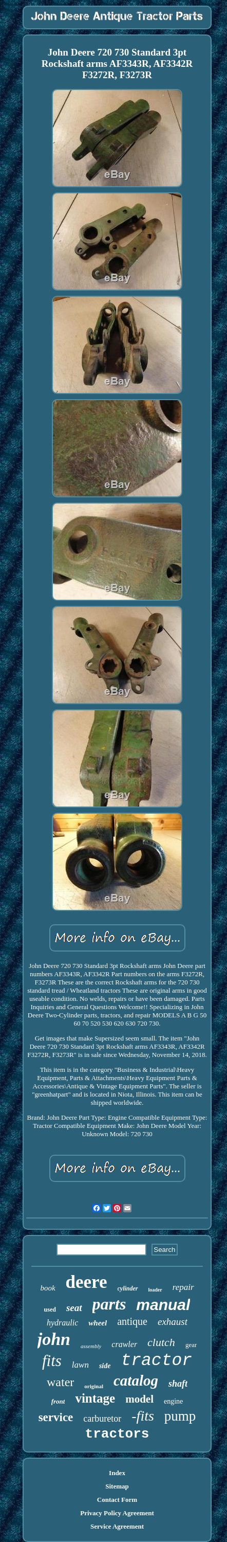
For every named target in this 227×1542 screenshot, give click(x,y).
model (139, 1399)
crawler (124, 1344)
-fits (142, 1416)
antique (132, 1321)
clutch (161, 1342)
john (53, 1339)
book (47, 1288)
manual (163, 1304)
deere (86, 1282)
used (50, 1309)
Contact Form (117, 1499)
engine (173, 1401)
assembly (91, 1346)
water (60, 1382)
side (105, 1366)
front (58, 1401)
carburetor (102, 1418)
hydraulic (62, 1322)
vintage (95, 1398)
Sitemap (117, 1486)
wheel (97, 1323)
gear (191, 1345)
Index (117, 1473)
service (56, 1417)
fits (52, 1361)
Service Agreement (117, 1526)
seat (74, 1307)
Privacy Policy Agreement (117, 1513)
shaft (177, 1383)
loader (155, 1290)
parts (109, 1304)
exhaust (172, 1321)
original (93, 1386)
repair (183, 1287)
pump (180, 1416)
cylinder (128, 1288)
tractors (117, 1434)
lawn (80, 1365)
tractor (156, 1360)
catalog (135, 1380)
